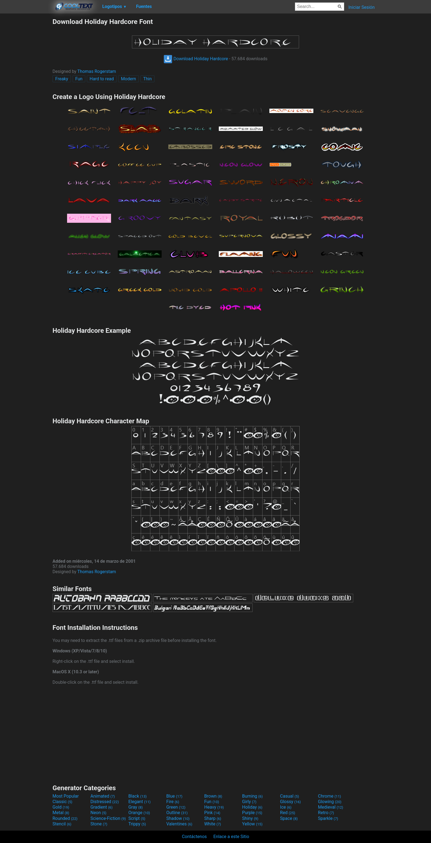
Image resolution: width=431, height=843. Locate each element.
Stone (98, 823)
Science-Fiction (108, 818)
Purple (252, 812)
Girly (249, 801)
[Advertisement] (26, 100)
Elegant (139, 801)
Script (136, 818)
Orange (139, 812)
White (212, 823)
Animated (102, 796)
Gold (61, 807)
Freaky (61, 78)
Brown (213, 796)
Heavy (214, 807)
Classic (62, 801)
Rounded (65, 818)
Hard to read (102, 78)
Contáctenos (194, 836)
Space (289, 818)
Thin (147, 78)
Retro (326, 812)
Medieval (330, 807)
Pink (212, 812)
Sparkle (328, 818)
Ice (285, 807)
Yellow (252, 823)
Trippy (137, 823)
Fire (172, 801)
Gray (135, 807)
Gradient (101, 807)
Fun (78, 78)
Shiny (250, 818)
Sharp (212, 818)
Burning (252, 796)
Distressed (104, 801)
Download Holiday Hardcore (196, 58)
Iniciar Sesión (361, 7)
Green (176, 807)
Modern (128, 78)
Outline (177, 812)
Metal (61, 812)
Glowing (329, 801)
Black (137, 796)
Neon (98, 812)
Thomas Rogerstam (97, 71)
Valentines (179, 823)
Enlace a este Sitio (231, 836)
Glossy (290, 801)
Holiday (252, 807)
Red (287, 812)
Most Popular (66, 796)
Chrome (329, 796)
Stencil (62, 823)
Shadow (178, 818)
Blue (174, 796)
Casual (289, 796)
